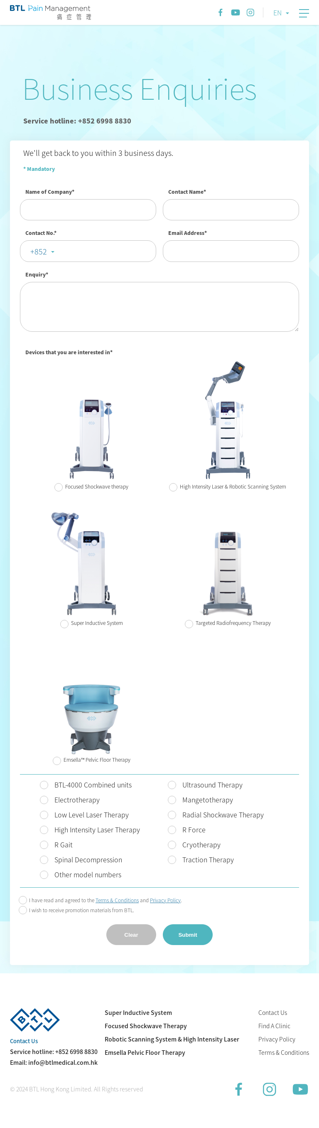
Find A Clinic (274, 1026)
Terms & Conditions (283, 1052)
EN (277, 12)
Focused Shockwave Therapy (146, 1026)
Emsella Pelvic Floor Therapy (145, 1052)
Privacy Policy (276, 1039)
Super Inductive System (138, 1012)
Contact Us (272, 1012)
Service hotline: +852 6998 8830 (77, 121)
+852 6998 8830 (76, 1051)
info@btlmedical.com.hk (63, 1062)
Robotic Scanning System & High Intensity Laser (172, 1039)
